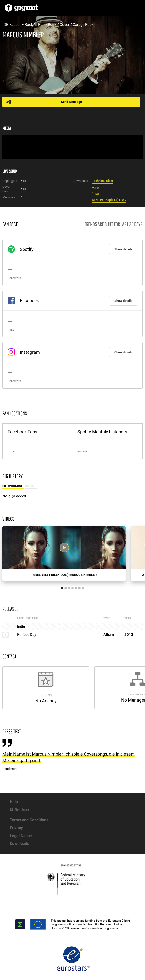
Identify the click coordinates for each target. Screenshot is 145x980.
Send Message (71, 102)
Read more (9, 769)
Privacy (16, 828)
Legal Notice (21, 835)
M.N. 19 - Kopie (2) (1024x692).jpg (109, 200)
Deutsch (22, 809)
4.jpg (95, 187)
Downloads (19, 843)
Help (14, 801)
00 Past (31, 486)
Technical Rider (102, 181)
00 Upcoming (13, 486)
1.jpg (95, 193)
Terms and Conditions (29, 820)
